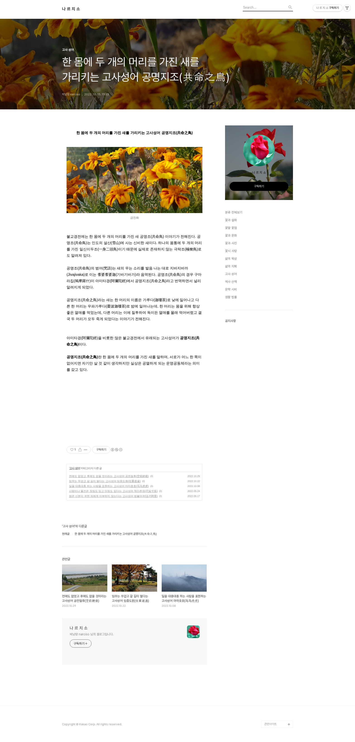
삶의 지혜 (231, 266)
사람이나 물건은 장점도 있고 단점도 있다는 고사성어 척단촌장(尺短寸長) (113, 491)
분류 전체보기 (233, 212)
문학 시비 (231, 289)
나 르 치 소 (71, 9)
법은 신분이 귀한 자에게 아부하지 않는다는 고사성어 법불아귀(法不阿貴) (113, 496)
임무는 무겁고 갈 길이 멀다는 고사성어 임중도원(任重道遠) (105, 481)
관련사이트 (270, 724)
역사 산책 (231, 281)
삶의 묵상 (231, 258)
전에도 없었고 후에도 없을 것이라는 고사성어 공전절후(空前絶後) (109, 476)
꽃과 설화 (231, 220)
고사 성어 (74, 468)
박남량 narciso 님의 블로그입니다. (92, 634)
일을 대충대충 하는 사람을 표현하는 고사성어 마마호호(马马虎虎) (109, 486)
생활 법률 (231, 297)
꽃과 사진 (231, 243)
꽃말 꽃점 (231, 228)
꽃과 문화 (231, 235)
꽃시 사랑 (231, 251)
